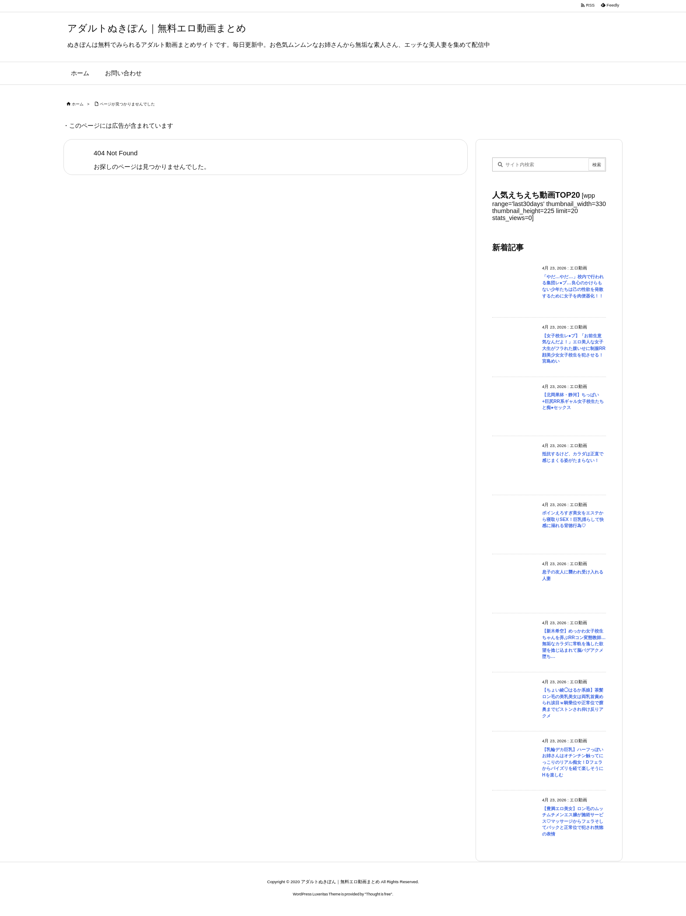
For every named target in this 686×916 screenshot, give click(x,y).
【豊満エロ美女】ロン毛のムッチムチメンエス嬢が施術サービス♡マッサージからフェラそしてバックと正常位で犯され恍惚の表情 (572, 821)
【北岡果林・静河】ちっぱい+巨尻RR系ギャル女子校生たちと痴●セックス (573, 401)
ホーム (78, 104)
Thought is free (378, 894)
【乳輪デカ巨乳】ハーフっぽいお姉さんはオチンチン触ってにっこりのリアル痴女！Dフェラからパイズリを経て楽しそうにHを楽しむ (572, 762)
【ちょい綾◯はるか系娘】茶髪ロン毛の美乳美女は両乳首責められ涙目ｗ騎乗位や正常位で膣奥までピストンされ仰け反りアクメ (572, 703)
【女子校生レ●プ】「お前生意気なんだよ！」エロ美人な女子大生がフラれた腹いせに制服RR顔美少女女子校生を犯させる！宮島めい (574, 348)
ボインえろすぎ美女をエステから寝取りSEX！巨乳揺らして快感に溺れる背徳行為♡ (573, 519)
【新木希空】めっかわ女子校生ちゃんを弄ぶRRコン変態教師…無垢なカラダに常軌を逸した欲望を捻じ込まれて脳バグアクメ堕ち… (574, 644)
